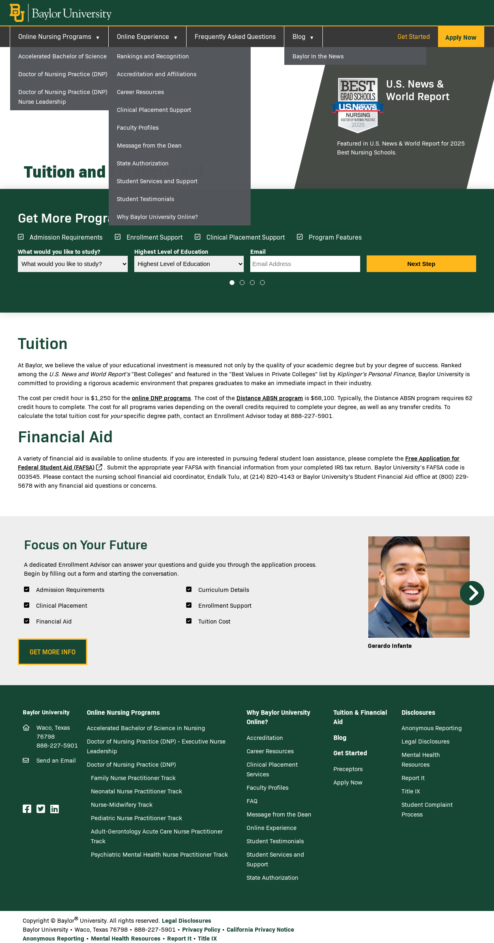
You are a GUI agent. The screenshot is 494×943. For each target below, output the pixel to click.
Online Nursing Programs (54, 36)
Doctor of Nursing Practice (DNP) (131, 764)
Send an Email (56, 760)
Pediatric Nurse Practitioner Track (136, 818)
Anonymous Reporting (432, 728)
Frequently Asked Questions (235, 36)
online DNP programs (161, 397)
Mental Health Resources (126, 938)
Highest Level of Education (171, 251)
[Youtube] (65, 809)
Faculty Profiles (267, 787)
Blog (298, 36)
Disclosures (418, 711)
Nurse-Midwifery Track (121, 804)
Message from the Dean (279, 814)
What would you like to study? (59, 251)
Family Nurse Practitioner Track (133, 778)
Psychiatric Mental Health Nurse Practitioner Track (159, 854)
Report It (413, 778)
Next (472, 593)
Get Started (413, 36)
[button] (461, 36)
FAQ (252, 801)
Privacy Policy (201, 929)
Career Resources (270, 751)
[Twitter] (42, 809)
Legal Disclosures (425, 741)
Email (258, 251)
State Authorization (273, 877)
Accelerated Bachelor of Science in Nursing (146, 728)
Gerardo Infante (390, 645)
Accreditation (265, 737)
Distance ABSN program (269, 397)
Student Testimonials (275, 841)
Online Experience (143, 36)
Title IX (411, 791)
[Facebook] (28, 809)
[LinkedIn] (55, 809)
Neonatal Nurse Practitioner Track (136, 791)
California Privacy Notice (260, 929)
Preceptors (348, 769)
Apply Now (348, 782)
